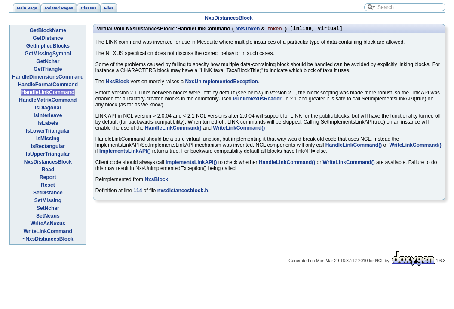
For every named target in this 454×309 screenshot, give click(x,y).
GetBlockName (48, 30)
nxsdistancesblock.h (182, 192)
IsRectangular (48, 146)
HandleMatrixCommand (48, 100)
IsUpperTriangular (48, 154)
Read (48, 170)
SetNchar (48, 208)
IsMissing (48, 139)
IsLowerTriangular (48, 131)
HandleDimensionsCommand (48, 77)
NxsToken (248, 29)
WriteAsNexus (48, 224)
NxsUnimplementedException (221, 83)
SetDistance (48, 193)
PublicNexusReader (257, 100)
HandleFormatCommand (48, 85)
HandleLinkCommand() (173, 129)
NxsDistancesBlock (228, 18)
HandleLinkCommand (47, 92)
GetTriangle (48, 69)
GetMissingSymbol (48, 54)
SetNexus (48, 216)
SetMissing (47, 200)
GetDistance (48, 38)
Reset (48, 185)
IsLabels (47, 123)
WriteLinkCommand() (239, 129)
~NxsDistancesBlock (47, 239)
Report (48, 177)
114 (137, 192)
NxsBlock (117, 83)
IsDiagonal (48, 108)
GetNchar (47, 61)
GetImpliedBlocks (48, 46)
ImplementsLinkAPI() (124, 152)
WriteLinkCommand (48, 231)
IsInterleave (48, 115)
